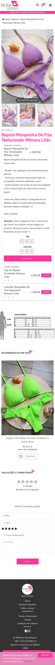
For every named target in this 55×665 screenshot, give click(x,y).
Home (7, 19)
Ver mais (28, 661)
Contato (27, 619)
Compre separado (11, 267)
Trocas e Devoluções (27, 616)
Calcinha (27, 246)
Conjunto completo (12, 145)
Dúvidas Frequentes (27, 604)
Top (27, 236)
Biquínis (15, 19)
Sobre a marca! (27, 608)
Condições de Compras (27, 623)
